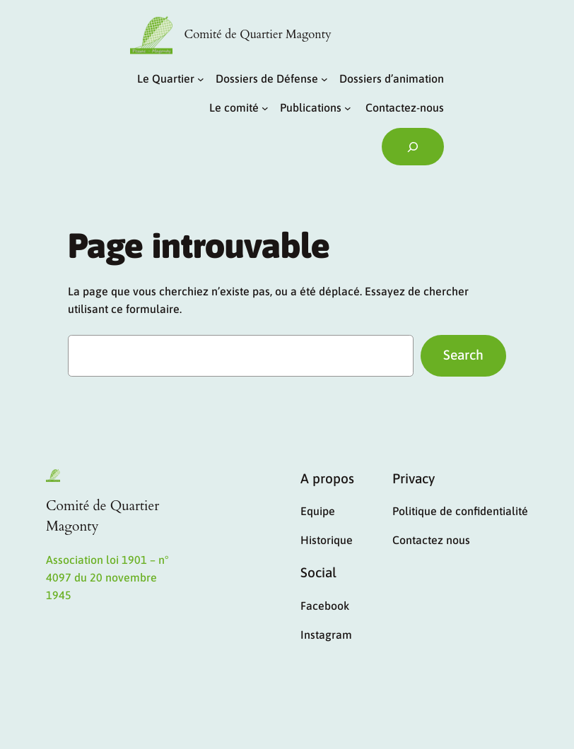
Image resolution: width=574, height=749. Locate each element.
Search (463, 354)
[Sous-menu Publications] (347, 108)
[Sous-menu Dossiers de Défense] (324, 79)
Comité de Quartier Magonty (258, 34)
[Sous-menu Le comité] (265, 108)
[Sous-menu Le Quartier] (200, 79)
